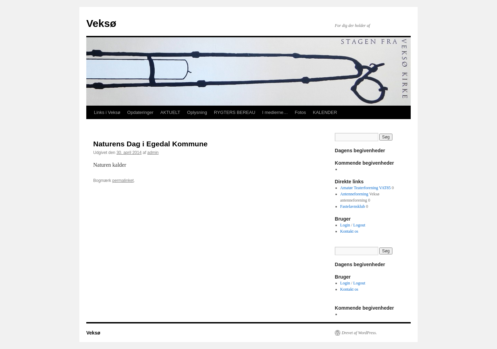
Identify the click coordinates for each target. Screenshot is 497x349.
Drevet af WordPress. (359, 332)
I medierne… (275, 112)
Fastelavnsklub (352, 206)
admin (153, 152)
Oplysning (197, 112)
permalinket (123, 180)
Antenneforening (354, 194)
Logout (359, 225)
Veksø (101, 23)
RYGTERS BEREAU (234, 112)
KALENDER (325, 112)
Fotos (300, 112)
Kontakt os (349, 231)
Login (345, 225)
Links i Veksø (107, 112)
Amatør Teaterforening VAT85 (365, 187)
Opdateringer (140, 112)
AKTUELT (170, 112)
